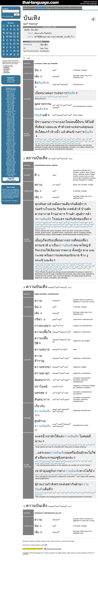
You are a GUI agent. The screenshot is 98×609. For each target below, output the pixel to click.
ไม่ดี (91, 122)
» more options (7, 16)
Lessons (33, 8)
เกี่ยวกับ (39, 406)
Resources (73, 8)
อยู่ (49, 471)
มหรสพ (39, 392)
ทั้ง (37, 127)
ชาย (85, 250)
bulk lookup (6, 72)
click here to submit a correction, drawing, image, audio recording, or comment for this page (48, 541)
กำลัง (51, 484)
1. (24, 58)
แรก (48, 457)
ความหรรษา (42, 367)
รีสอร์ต (61, 209)
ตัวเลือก (40, 457)
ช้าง (83, 255)
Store (80, 8)
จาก (63, 240)
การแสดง (58, 255)
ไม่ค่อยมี (85, 436)
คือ (77, 204)
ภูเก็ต (43, 240)
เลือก (53, 250)
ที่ (35, 175)
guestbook (6, 67)
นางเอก (60, 122)
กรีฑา (38, 319)
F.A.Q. (4, 60)
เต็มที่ (47, 489)
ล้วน (52, 204)
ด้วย (78, 484)
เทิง (36, 76)
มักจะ (84, 452)
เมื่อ (37, 240)
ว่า (53, 122)
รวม (43, 421)
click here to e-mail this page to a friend (35, 545)
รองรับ (69, 219)
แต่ (82, 127)
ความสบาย (42, 349)
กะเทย (39, 255)
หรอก (65, 457)
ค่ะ (71, 457)
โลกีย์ (88, 471)
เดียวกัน (70, 204)
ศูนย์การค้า (83, 214)
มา (51, 245)
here (15, 200)
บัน (36, 70)
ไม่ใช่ (91, 452)
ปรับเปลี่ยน (54, 240)
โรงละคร (58, 219)
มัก (53, 436)
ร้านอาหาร (58, 214)
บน (67, 452)
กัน (73, 484)
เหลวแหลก (73, 127)
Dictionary (41, 8)
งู (87, 255)
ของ (67, 255)
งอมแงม (51, 127)
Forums (66, 8)
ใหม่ (68, 122)
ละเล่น (44, 325)
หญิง (79, 250)
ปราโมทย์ (40, 386)
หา (62, 471)
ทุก (37, 204)
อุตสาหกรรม (42, 104)
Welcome (26, 8)
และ (92, 250)
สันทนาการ (42, 399)
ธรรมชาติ (41, 245)
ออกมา (47, 122)
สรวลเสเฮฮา (63, 484)
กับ (52, 471)
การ (54, 93)
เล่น (59, 93)
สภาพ (61, 204)
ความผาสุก (42, 373)
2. (24, 158)
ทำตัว (62, 127)
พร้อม (48, 255)
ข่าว (40, 122)
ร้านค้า (70, 214)
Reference (58, 8)
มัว (42, 471)
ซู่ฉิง (59, 457)
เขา (37, 471)
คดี (45, 115)
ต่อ (49, 93)
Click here (16, 196)
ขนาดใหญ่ (81, 245)
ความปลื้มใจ (42, 332)
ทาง (82, 471)
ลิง (51, 260)
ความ (31, 286)
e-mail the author (8, 65)
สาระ (38, 441)
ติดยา (42, 127)
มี (36, 122)
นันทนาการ (42, 380)
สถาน (31, 158)
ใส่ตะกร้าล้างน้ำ (49, 132)
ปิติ (36, 343)
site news (6, 70)
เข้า (73, 132)
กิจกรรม (40, 250)
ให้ (48, 250)
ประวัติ (83, 122)
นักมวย (75, 255)
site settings (6, 69)
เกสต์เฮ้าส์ (73, 209)
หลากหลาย (63, 250)
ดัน (69, 132)
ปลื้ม (45, 338)
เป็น (55, 245)
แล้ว (64, 132)
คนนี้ (74, 122)
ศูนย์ (37, 421)
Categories (50, 8)
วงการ (80, 132)
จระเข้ (39, 260)
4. (24, 506)
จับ (37, 132)
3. (24, 287)
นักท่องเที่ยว (81, 219)
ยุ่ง (45, 471)
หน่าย (43, 93)
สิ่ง (36, 82)
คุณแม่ (88, 127)
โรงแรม (51, 209)
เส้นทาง (44, 204)
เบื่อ (37, 93)
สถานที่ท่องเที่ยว (77, 240)
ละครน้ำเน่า (43, 436)
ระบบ (45, 452)
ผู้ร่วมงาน (41, 484)
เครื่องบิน (75, 452)
